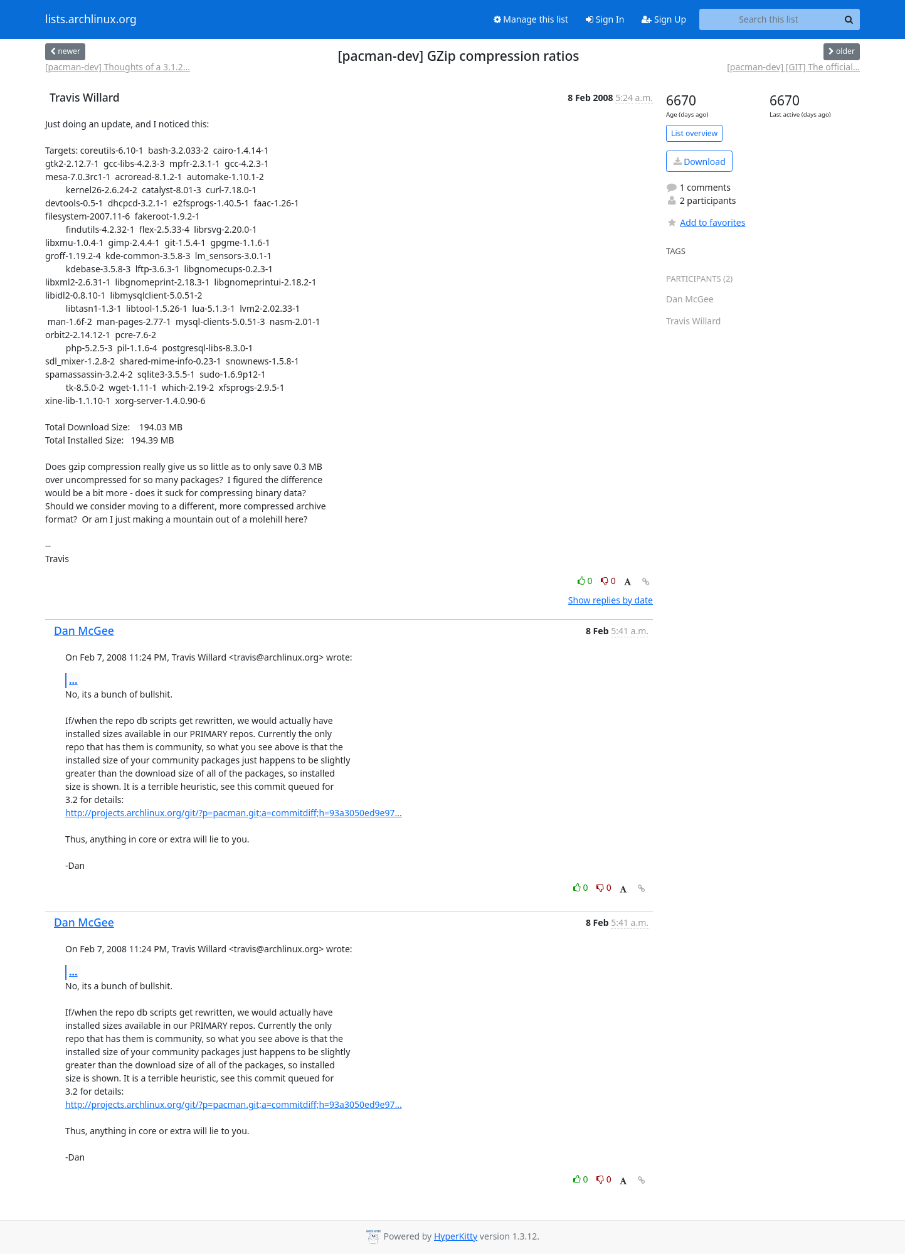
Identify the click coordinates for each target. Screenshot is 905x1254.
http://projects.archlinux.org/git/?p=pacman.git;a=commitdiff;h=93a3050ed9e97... (233, 813)
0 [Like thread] (586, 581)
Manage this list (531, 19)
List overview (694, 133)
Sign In (605, 19)
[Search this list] (768, 19)
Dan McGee (84, 630)
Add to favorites (705, 222)
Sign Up (664, 19)
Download (700, 161)
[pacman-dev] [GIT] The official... (793, 67)
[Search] (848, 19)
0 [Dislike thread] (608, 581)
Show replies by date (610, 600)
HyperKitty (455, 1236)
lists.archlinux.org (91, 19)
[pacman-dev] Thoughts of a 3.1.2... (117, 67)
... (73, 680)
